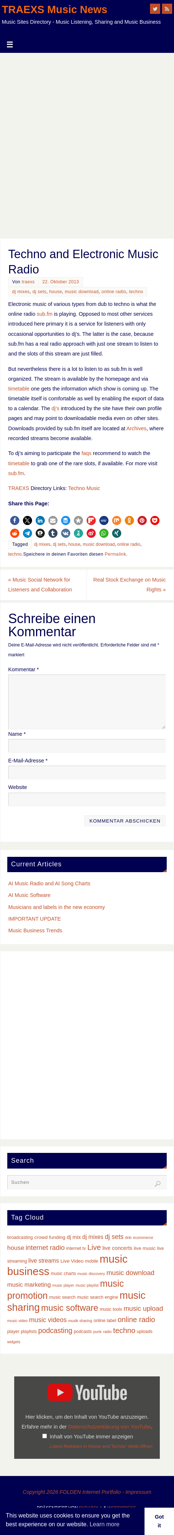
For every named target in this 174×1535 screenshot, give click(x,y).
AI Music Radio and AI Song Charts (49, 883)
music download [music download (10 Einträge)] (130, 1272)
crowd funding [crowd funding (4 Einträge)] (49, 1237)
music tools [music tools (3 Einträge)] (111, 1309)
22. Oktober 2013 (60, 281)
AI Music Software (29, 895)
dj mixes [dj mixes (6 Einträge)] (92, 1237)
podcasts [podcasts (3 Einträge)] (83, 1331)
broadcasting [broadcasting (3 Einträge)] (20, 1237)
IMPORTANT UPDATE (34, 919)
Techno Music (84, 488)
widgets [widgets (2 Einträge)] (13, 1342)
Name (17, 734)
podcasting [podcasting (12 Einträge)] (55, 1330)
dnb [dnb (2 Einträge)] (128, 1237)
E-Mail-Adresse (28, 760)
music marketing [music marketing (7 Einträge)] (29, 1284)
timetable (18, 389)
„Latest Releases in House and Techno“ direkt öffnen (101, 1446)
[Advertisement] (87, 144)
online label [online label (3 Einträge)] (105, 1320)
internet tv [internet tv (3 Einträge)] (76, 1248)
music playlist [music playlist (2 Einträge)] (86, 1285)
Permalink (115, 554)
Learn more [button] (104, 1524)
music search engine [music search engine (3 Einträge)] (97, 1297)
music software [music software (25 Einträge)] (69, 1308)
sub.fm (44, 314)
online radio (114, 291)
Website (17, 787)
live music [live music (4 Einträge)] (144, 1248)
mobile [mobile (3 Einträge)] (91, 1261)
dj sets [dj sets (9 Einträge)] (114, 1236)
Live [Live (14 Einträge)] (94, 1247)
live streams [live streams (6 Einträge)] (43, 1261)
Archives (136, 428)
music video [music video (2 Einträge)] (17, 1320)
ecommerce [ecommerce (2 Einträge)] (143, 1237)
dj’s (55, 408)
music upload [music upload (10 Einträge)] (143, 1308)
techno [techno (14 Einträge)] (124, 1330)
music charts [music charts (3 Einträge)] (63, 1273)
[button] (14, 520)
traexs (28, 281)
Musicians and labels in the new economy (56, 907)
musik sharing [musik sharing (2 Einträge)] (80, 1320)
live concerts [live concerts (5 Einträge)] (117, 1248)
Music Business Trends (35, 930)
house (55, 291)
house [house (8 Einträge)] (15, 1247)
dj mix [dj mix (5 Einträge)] (74, 1237)
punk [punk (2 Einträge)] (97, 1331)
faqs (86, 453)
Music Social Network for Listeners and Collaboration (40, 584)
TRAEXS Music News (54, 9)
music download (82, 291)
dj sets (39, 291)
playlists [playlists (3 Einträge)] (29, 1331)
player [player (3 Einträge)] (13, 1331)
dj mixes (21, 291)
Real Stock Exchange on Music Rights (129, 584)
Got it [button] (159, 1521)
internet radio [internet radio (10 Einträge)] (44, 1247)
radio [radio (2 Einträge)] (107, 1331)
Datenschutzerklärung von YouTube (109, 1427)
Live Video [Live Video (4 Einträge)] (72, 1261)
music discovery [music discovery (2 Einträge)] (91, 1273)
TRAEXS (18, 488)
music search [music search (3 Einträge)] (62, 1297)
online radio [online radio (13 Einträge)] (136, 1320)
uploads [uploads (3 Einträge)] (145, 1331)
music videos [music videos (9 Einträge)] (48, 1320)
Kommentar (23, 669)
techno (136, 291)
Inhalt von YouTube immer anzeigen (91, 1436)
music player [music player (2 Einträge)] (63, 1285)
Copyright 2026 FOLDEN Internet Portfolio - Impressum (87, 1492)
